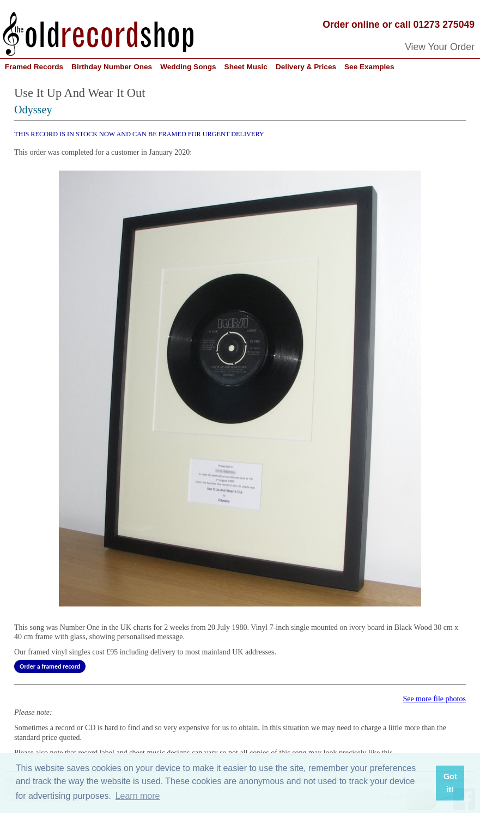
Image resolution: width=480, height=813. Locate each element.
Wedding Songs (188, 67)
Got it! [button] (450, 783)
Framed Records (34, 67)
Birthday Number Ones (111, 67)
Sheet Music (246, 67)
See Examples (369, 67)
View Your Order (440, 46)
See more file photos (434, 699)
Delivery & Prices (306, 67)
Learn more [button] (138, 795)
